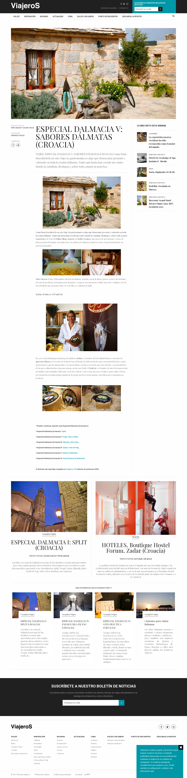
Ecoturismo (38, 753)
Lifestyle (37, 763)
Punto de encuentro (108, 16)
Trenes (59, 750)
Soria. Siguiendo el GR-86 (162, 172)
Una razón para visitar (42, 757)
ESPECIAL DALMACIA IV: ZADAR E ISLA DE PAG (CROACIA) (75, 624)
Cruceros (60, 753)
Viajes (16, 16)
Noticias (94, 757)
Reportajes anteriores (157, 154)
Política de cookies (42, 774)
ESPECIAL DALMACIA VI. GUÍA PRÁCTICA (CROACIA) (117, 624)
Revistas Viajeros (109, 8)
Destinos (94, 740)
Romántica (38, 743)
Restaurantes (62, 743)
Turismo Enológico (114, 743)
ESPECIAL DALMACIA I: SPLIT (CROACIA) (49, 544)
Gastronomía (96, 747)
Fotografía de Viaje (41, 760)
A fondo (14, 750)
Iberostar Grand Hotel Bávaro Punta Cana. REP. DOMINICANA (161, 203)
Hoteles (135, 536)
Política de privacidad (62, 774)
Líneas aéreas (62, 747)
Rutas (151, 168)
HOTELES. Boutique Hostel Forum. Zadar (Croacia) (136, 547)
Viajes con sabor (85, 16)
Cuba (70, 16)
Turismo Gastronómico (116, 740)
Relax (36, 750)
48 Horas (14, 740)
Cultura (93, 750)
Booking (44, 16)
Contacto (123, 8)
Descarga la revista (132, 16)
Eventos (94, 753)
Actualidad (58, 16)
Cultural (37, 740)
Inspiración (29, 16)
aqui (152, 771)
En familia (37, 747)
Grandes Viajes (18, 135)
